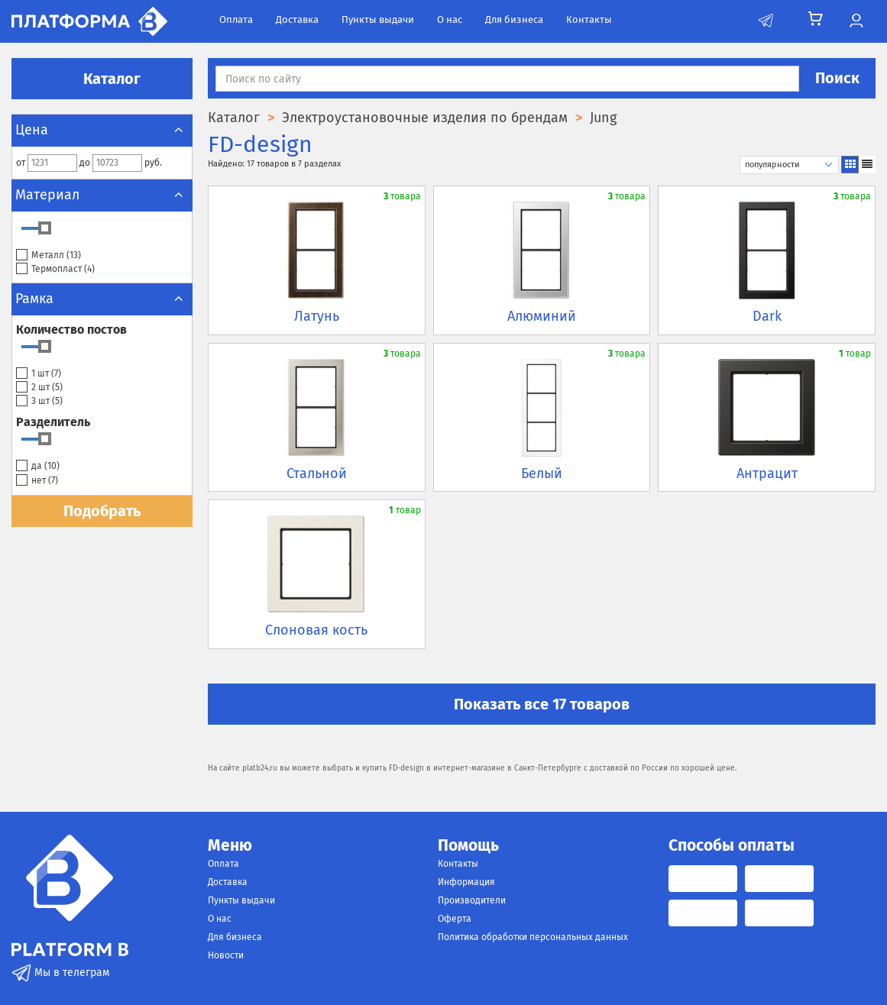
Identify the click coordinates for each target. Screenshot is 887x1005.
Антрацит (767, 473)
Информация (466, 882)
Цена (102, 129)
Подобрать (102, 511)
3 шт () (39, 401)
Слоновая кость (316, 630)
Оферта (454, 918)
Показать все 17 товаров (542, 704)
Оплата (236, 19)
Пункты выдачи (378, 19)
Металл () (48, 255)
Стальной (316, 473)
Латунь (316, 316)
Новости (226, 955)
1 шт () (38, 373)
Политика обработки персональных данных (533, 937)
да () (38, 466)
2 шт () (39, 387)
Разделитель (53, 422)
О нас (449, 19)
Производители (472, 900)
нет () (37, 480)
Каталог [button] (102, 78)
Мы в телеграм (60, 972)
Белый (541, 473)
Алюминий (541, 316)
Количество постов (71, 329)
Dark (767, 316)
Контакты (589, 19)
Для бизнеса (514, 19)
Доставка (297, 19)
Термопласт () (55, 269)
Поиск (837, 78)
